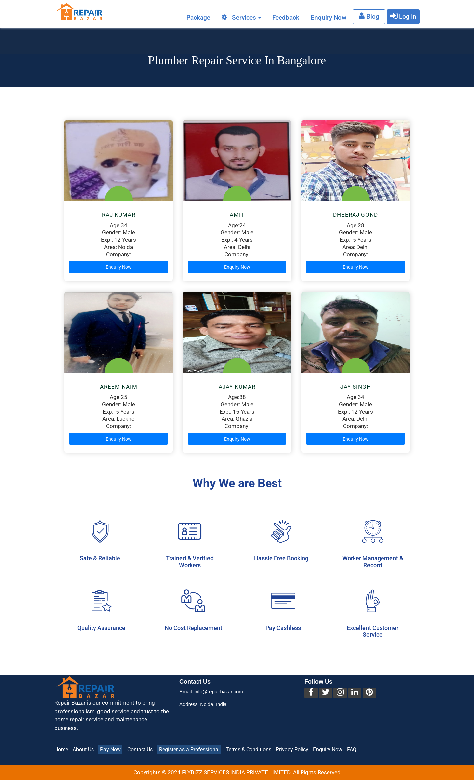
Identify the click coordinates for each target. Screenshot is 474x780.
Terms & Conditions (248, 749)
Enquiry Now (328, 17)
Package (198, 17)
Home (61, 749)
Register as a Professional (189, 749)
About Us (83, 749)
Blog (369, 16)
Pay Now (110, 749)
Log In (403, 16)
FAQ (351, 749)
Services (241, 17)
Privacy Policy (292, 749)
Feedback (285, 17)
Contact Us (140, 749)
